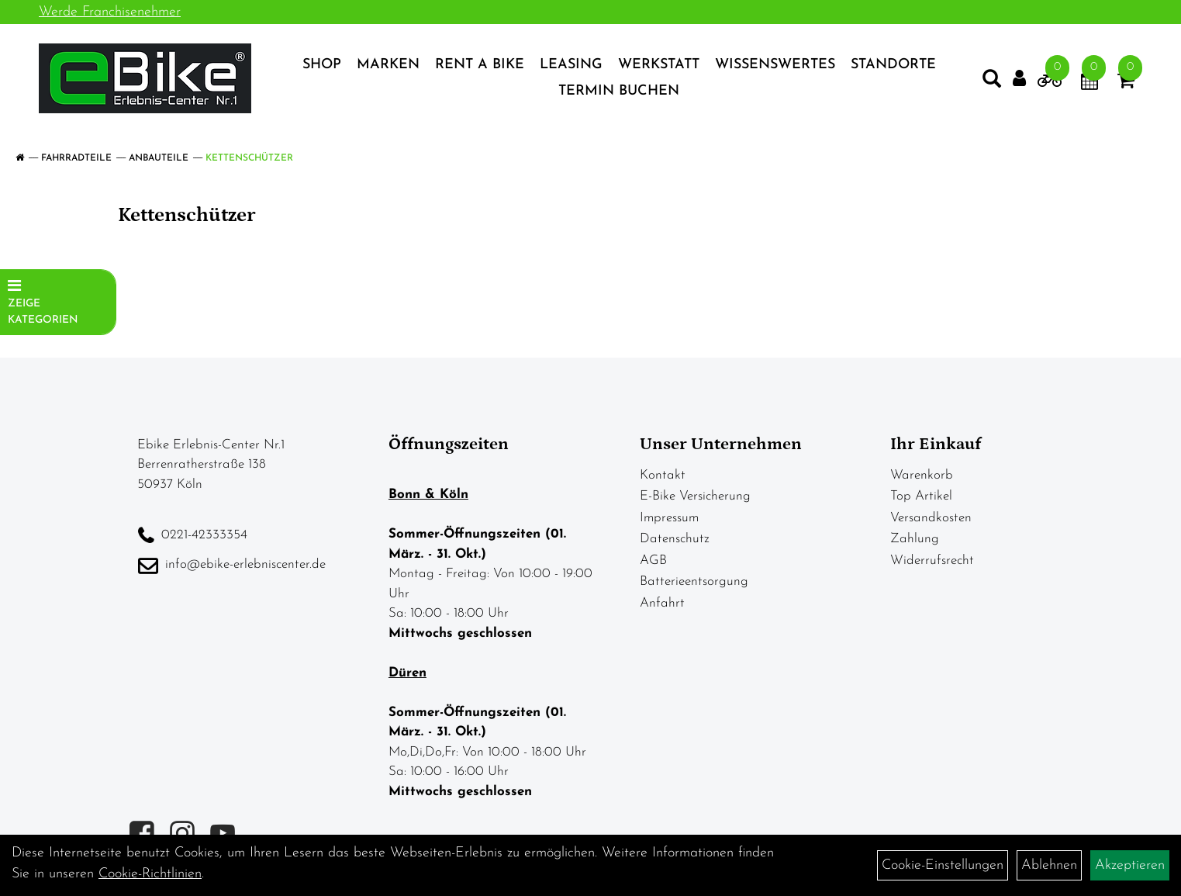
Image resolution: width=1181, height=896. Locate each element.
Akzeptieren (1130, 865)
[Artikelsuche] (991, 82)
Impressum (669, 517)
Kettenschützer (249, 158)
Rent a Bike (479, 64)
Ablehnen (1049, 865)
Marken (388, 64)
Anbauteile (158, 158)
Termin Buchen (618, 91)
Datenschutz (675, 538)
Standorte (893, 64)
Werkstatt (658, 64)
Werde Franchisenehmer (110, 12)
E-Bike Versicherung (695, 496)
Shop (321, 64)
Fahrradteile (76, 158)
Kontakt (662, 475)
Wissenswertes (775, 64)
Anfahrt (662, 603)
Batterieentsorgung (694, 581)
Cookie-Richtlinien (150, 874)
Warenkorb (921, 475)
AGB (653, 560)
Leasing (571, 64)
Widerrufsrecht (932, 560)
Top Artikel (921, 496)
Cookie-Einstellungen (942, 865)
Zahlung (914, 538)
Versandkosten (931, 517)
